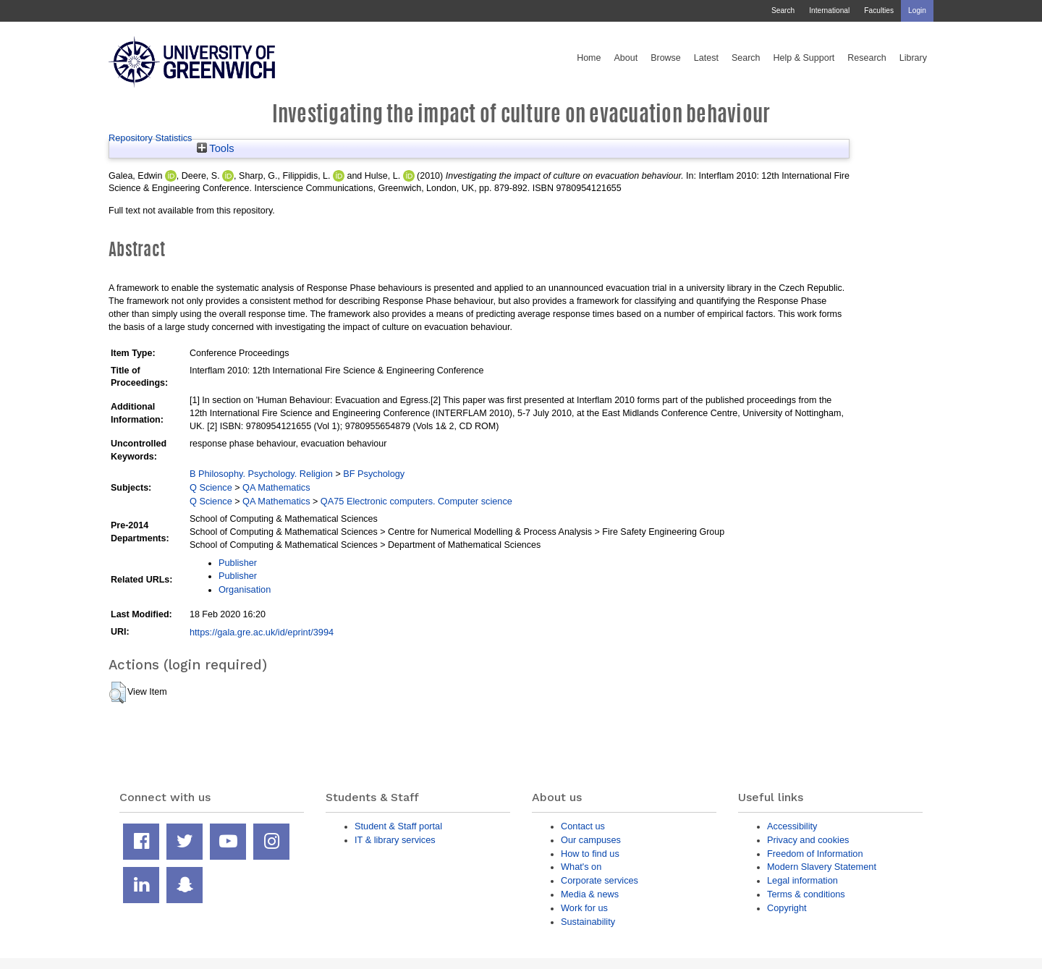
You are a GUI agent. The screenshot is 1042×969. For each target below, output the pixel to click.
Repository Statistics (150, 137)
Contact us (583, 826)
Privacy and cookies (808, 839)
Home (589, 58)
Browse (666, 58)
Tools (215, 148)
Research (866, 58)
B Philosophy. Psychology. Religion (261, 473)
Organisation (245, 589)
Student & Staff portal (398, 826)
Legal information (802, 880)
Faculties (879, 10)
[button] (117, 692)
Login (917, 10)
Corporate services (599, 880)
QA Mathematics (276, 487)
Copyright (787, 907)
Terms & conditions (806, 894)
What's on (581, 866)
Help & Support (804, 58)
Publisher (238, 562)
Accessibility (792, 826)
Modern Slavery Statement (821, 866)
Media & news (590, 894)
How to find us (590, 853)
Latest (706, 58)
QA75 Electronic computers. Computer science (416, 501)
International (829, 10)
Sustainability (588, 921)
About (626, 58)
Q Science (211, 487)
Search (783, 10)
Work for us (584, 907)
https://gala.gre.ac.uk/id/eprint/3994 (262, 632)
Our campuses (591, 839)
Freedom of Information (815, 853)
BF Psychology (373, 473)
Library (913, 58)
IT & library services (395, 839)
